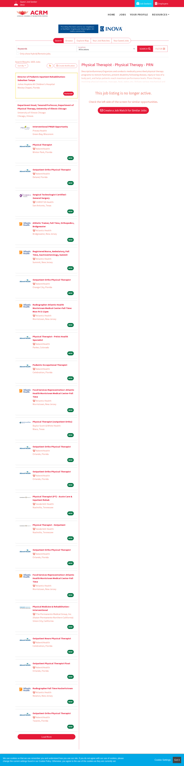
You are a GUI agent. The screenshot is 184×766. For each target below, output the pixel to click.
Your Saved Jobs (121, 40)
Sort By (21, 65)
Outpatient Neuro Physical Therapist (52, 638)
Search (58, 40)
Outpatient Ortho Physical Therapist (52, 169)
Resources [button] (159, 14)
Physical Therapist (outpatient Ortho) (52, 421)
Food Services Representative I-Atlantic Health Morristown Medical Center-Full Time (53, 393)
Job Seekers (144, 3)
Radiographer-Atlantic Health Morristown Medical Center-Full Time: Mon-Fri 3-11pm (52, 308)
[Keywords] (46, 49)
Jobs (122, 14)
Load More (46, 736)
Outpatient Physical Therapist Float (51, 663)
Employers (161, 3)
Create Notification (65, 65)
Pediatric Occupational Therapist (50, 364)
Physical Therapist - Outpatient (49, 524)
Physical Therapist (42, 144)
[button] (160, 49)
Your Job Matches (101, 40)
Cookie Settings (163, 760)
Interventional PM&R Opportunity (50, 126)
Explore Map (83, 40)
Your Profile (139, 14)
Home (111, 14)
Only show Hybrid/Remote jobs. (35, 53)
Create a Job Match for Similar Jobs (123, 110)
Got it (177, 760)
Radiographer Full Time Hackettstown (53, 688)
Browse (69, 40)
